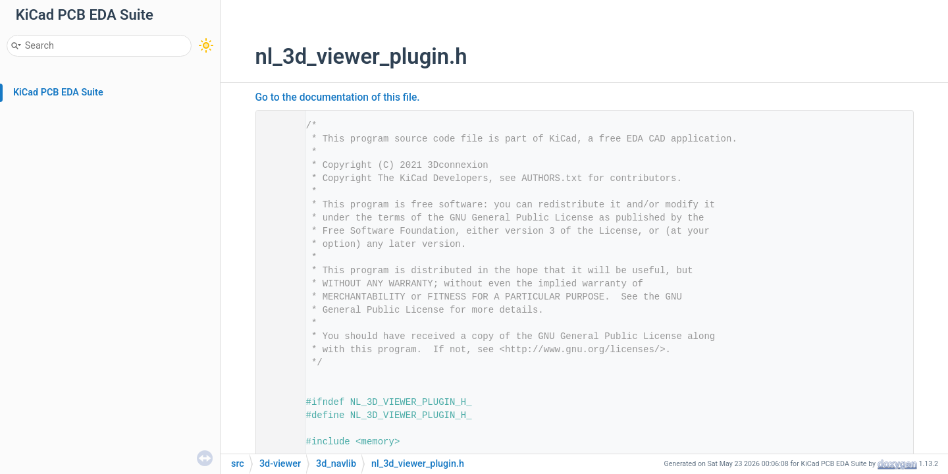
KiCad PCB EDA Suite (58, 92)
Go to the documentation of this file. (337, 97)
